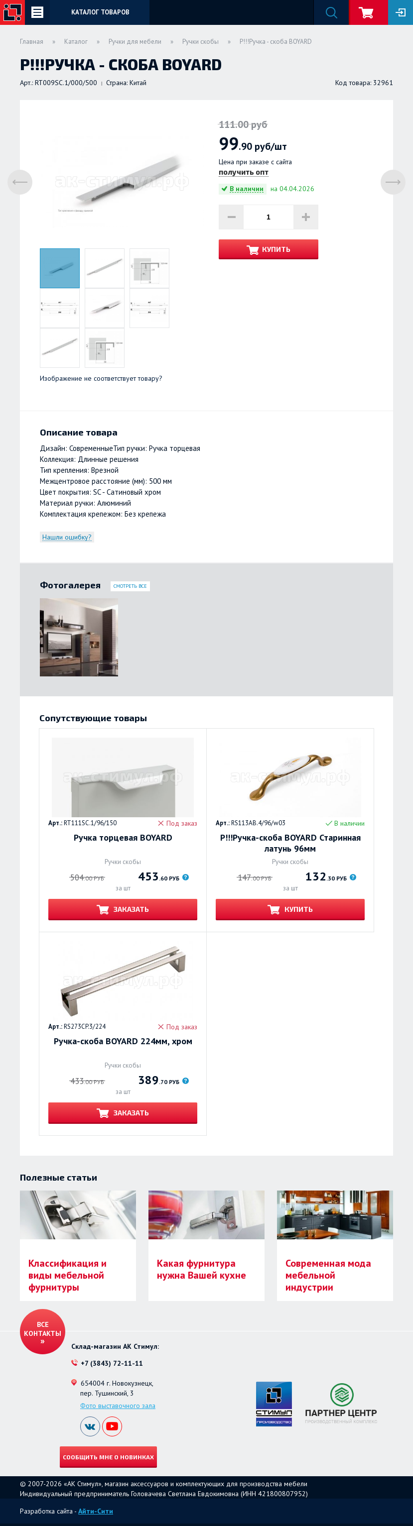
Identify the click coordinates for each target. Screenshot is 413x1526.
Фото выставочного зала (117, 1405)
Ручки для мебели (135, 41)
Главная (31, 41)
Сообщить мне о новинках (108, 1456)
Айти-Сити (95, 1511)
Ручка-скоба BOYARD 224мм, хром (123, 1041)
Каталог (76, 41)
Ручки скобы (200, 41)
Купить (276, 249)
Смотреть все (130, 586)
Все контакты (42, 1329)
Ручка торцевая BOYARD (123, 837)
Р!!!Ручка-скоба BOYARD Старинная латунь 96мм (290, 843)
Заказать (130, 909)
